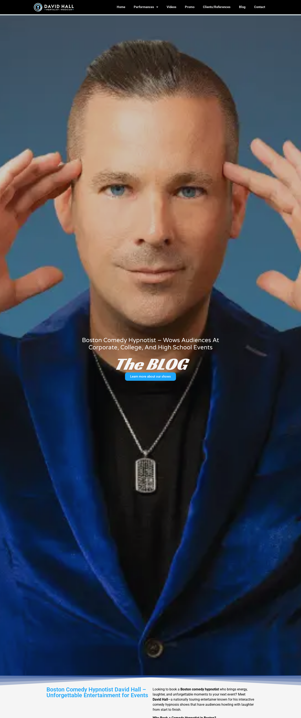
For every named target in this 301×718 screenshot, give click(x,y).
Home (121, 7)
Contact (259, 7)
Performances (146, 7)
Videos (171, 7)
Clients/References (217, 7)
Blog (242, 7)
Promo (189, 7)
